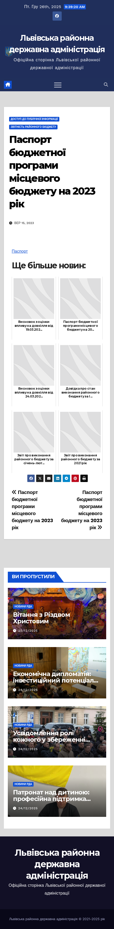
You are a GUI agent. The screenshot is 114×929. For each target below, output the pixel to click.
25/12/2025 (28, 630)
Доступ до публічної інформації (34, 119)
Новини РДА (23, 606)
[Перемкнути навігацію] (58, 84)
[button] (106, 84)
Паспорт (20, 251)
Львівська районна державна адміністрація (57, 864)
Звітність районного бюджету (33, 126)
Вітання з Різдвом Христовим (41, 618)
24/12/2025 (28, 690)
